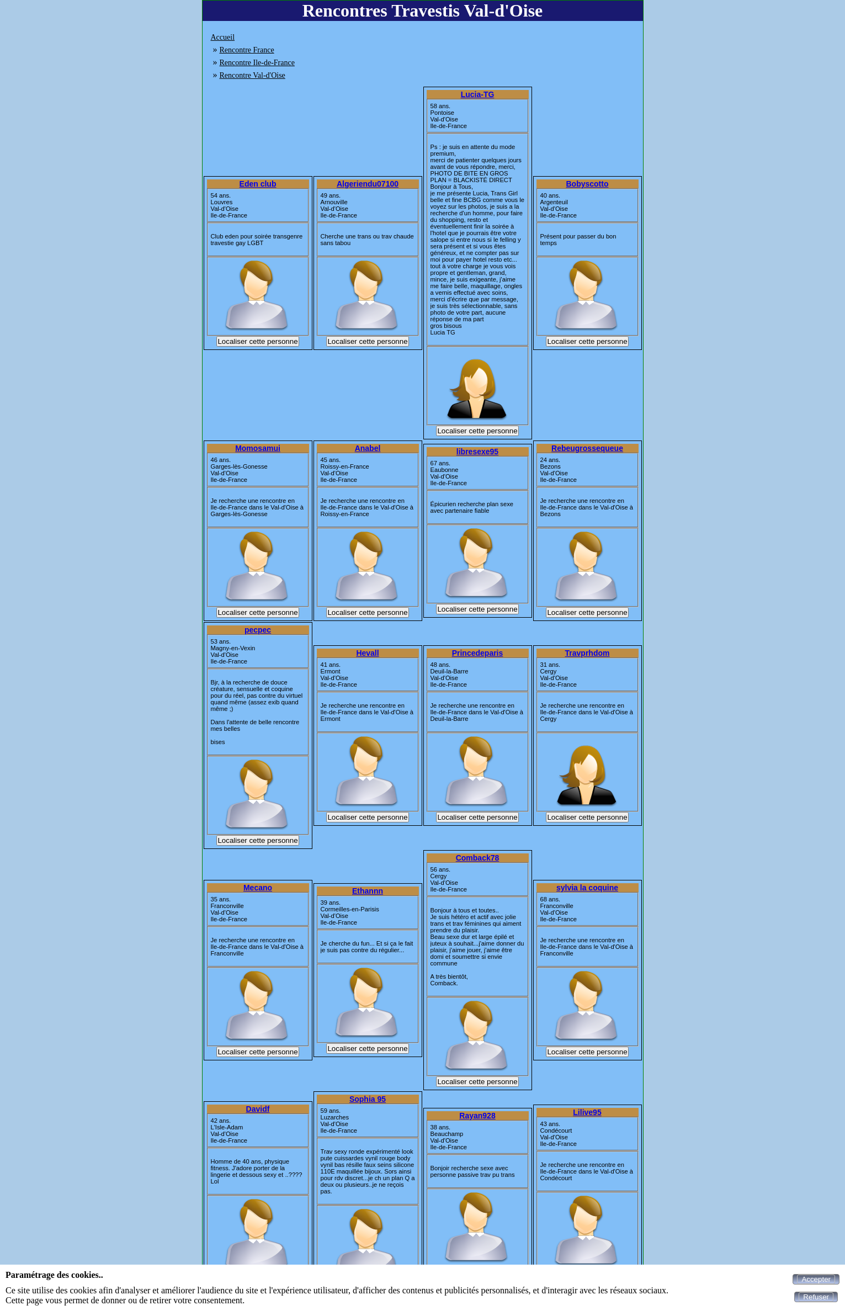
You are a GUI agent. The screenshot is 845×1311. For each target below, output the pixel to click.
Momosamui (257, 448)
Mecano (257, 887)
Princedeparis (477, 653)
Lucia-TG (478, 94)
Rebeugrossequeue (587, 448)
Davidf (258, 1109)
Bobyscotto (587, 183)
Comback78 (477, 857)
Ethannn (367, 891)
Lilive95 (587, 1112)
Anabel (368, 448)
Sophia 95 (367, 1099)
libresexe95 (477, 451)
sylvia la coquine (587, 887)
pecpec (258, 629)
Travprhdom (587, 653)
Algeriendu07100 (367, 183)
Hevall (367, 653)
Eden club (258, 183)
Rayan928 (477, 1115)
